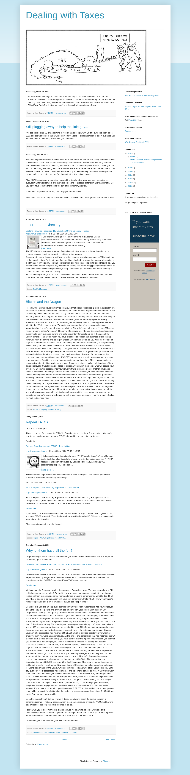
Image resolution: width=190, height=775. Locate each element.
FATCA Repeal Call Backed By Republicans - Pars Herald (52, 487)
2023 (130, 168)
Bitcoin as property (40, 409)
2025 (130, 153)
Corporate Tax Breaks (69, 732)
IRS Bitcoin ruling (54, 409)
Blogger (106, 761)
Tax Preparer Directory (43, 225)
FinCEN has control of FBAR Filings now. (142, 96)
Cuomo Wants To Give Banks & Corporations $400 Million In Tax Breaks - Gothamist (64, 564)
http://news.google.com (36, 234)
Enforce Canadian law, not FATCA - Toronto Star (48, 446)
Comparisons (130, 131)
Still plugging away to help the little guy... (57, 127)
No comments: (60, 113)
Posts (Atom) (42, 744)
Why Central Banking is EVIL (137, 142)
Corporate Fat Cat (40, 732)
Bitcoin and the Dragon (43, 302)
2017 (130, 171)
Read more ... (47, 248)
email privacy (150, 279)
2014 (130, 179)
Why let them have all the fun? (49, 550)
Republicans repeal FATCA (55, 538)
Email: (136, 255)
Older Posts (110, 740)
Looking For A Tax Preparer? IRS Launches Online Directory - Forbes (57, 231)
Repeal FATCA (37, 422)
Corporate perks (54, 732)
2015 (130, 175)
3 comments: (60, 406)
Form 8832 (133, 120)
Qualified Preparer (40, 289)
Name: (136, 246)
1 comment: (60, 211)
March (133, 157)
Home (64, 740)
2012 (130, 186)
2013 (130, 182)
